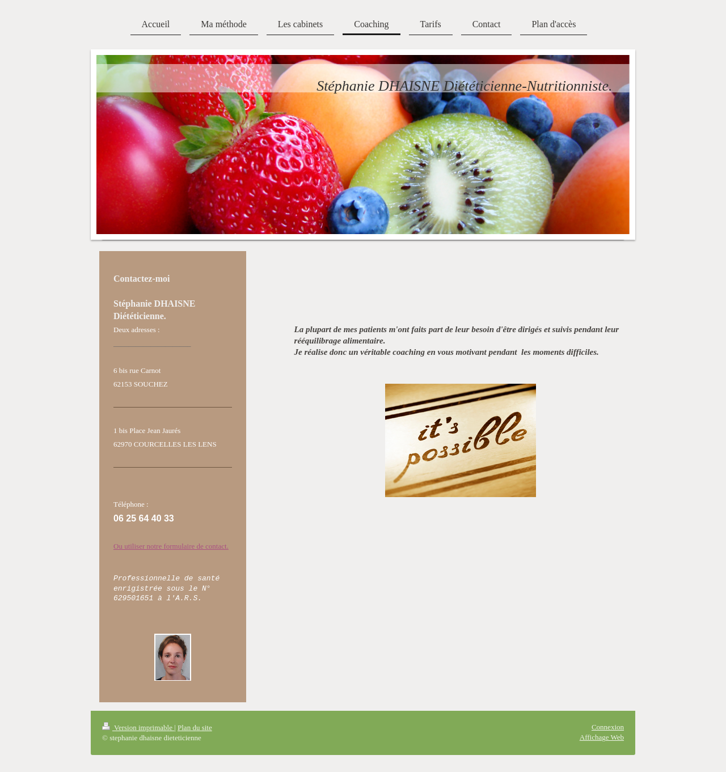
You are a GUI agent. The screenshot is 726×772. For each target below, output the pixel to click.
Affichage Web (602, 737)
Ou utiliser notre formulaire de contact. (171, 546)
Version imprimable (138, 727)
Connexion (608, 727)
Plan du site (195, 727)
